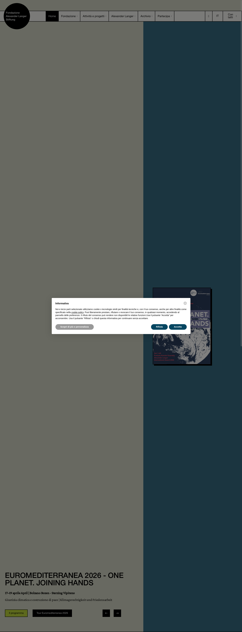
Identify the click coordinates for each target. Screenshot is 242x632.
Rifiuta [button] (159, 327)
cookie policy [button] (77, 312)
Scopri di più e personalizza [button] (74, 327)
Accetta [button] (178, 327)
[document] (121, 311)
